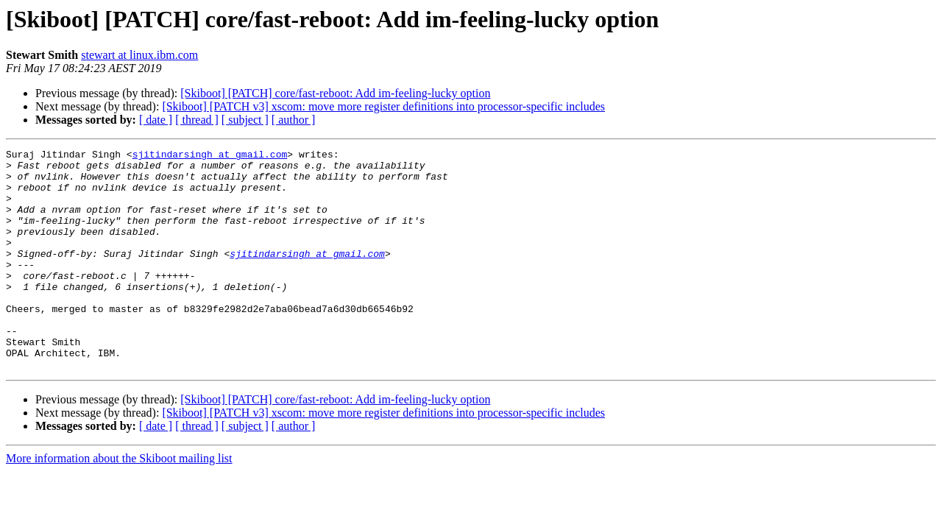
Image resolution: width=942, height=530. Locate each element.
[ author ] (294, 119)
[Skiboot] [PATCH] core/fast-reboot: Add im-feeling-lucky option (335, 93)
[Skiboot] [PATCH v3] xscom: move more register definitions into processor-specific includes (383, 106)
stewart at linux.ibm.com (139, 55)
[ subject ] (245, 119)
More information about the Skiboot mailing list (119, 502)
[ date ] (155, 119)
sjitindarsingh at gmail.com (210, 156)
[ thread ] (197, 119)
